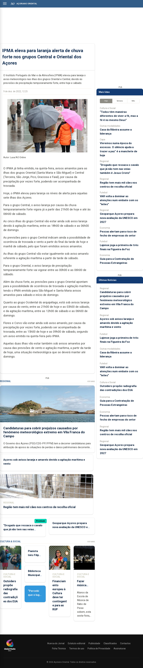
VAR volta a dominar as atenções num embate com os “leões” (119, 200)
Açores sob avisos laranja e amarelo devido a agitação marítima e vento (117, 322)
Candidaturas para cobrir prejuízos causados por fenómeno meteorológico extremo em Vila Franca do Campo (44, 432)
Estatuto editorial (76, 643)
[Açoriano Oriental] (9, 651)
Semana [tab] (120, 101)
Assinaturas (120, 648)
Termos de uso (76, 648)
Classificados (110, 643)
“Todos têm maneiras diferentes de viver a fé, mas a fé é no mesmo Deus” (119, 115)
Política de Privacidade (99, 648)
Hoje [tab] (106, 101)
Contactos (125, 643)
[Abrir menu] (5, 3)
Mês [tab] (133, 101)
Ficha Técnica (59, 648)
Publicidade (94, 643)
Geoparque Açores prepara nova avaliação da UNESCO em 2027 (71, 527)
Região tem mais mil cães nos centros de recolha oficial (39, 507)
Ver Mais (91, 381)
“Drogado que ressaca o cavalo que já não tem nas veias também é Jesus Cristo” (22, 529)
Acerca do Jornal (55, 643)
